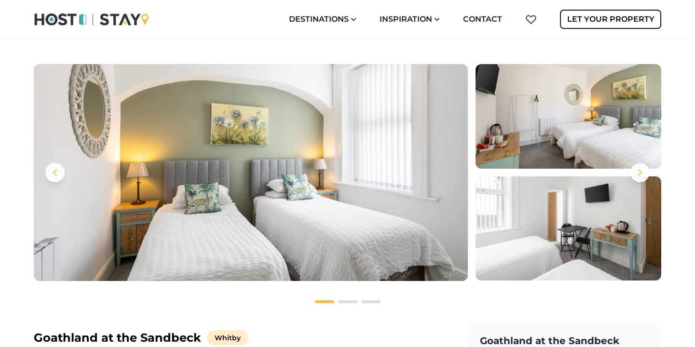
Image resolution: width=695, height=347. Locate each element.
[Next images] (640, 172)
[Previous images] (55, 172)
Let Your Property (610, 19)
